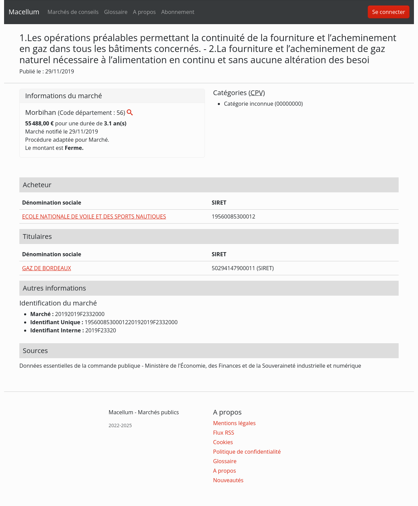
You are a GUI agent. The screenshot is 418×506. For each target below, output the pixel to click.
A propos (144, 12)
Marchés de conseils (73, 12)
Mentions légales (234, 423)
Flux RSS (223, 432)
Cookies (223, 442)
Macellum (23, 11)
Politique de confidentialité (247, 451)
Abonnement (177, 12)
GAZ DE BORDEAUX (46, 268)
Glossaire (115, 12)
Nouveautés (228, 480)
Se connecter (388, 12)
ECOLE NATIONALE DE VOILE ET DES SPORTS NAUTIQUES (94, 216)
